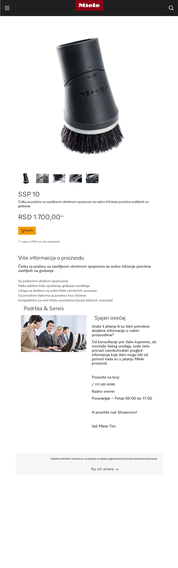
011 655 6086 (105, 384)
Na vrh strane (102, 469)
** (62, 217)
